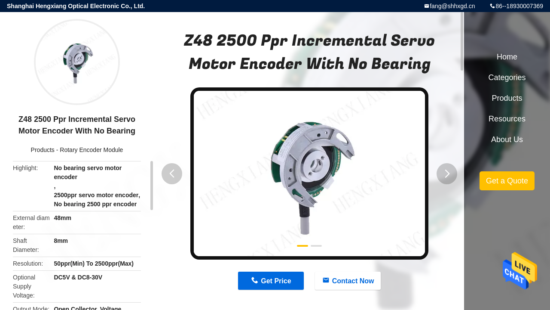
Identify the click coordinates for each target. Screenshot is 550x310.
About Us (507, 139)
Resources (507, 119)
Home (507, 57)
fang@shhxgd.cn (452, 6)
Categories (507, 77)
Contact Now (353, 281)
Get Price (276, 281)
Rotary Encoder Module (91, 149)
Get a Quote (507, 181)
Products (43, 149)
